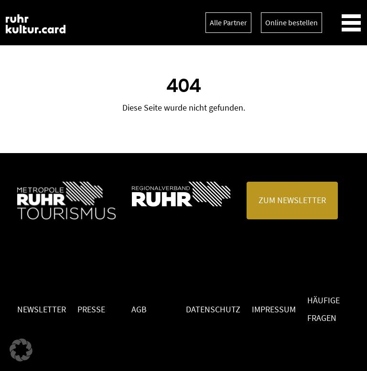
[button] (21, 350)
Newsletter (41, 309)
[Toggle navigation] (351, 23)
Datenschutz (213, 309)
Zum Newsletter (292, 200)
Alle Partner (228, 22)
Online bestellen (291, 22)
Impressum (274, 309)
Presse (91, 309)
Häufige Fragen (323, 309)
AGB (139, 309)
